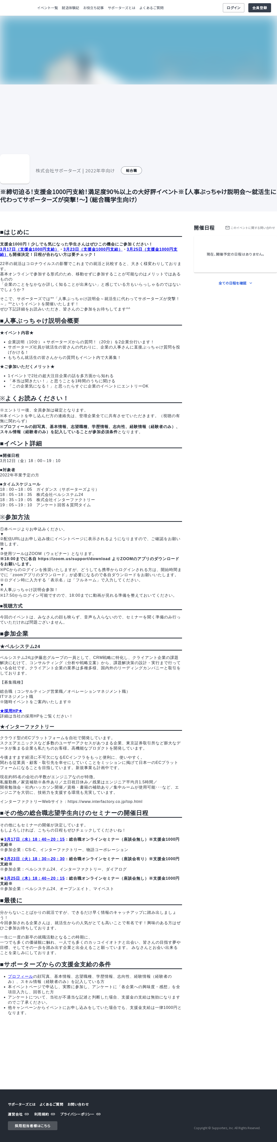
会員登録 (259, 7)
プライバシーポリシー (81, 1114)
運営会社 (19, 1114)
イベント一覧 (47, 7)
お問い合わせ (78, 1104)
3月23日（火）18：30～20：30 (34, 859)
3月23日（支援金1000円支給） (92, 249)
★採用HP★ (11, 711)
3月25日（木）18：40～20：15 (34, 878)
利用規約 (45, 1114)
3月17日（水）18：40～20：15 (34, 839)
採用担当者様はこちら (32, 1125)
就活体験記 (70, 7)
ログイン (233, 7)
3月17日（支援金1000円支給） (29, 249)
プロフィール (20, 976)
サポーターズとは (121, 7)
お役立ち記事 (93, 7)
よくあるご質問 (151, 7)
